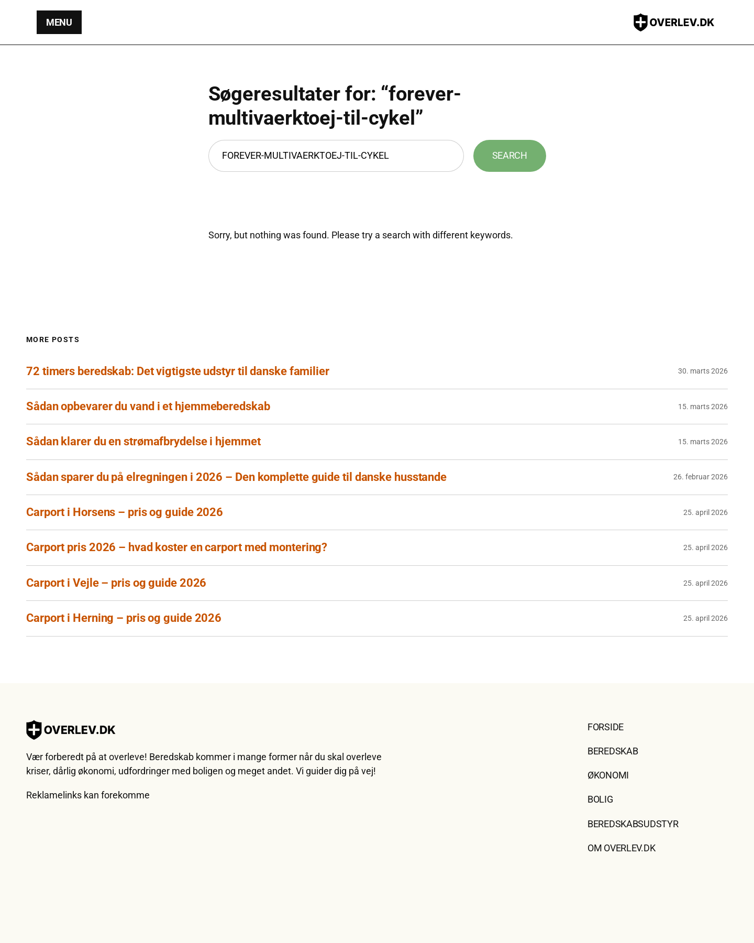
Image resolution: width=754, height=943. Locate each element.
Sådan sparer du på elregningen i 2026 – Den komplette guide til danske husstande (236, 477)
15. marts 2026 (703, 406)
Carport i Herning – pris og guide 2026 (123, 617)
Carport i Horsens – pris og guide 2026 (124, 512)
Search (509, 155)
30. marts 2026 (703, 371)
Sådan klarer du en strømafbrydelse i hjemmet (143, 441)
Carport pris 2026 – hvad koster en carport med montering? (176, 547)
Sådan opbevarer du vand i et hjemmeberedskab (148, 406)
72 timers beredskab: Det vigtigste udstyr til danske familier (177, 371)
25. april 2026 (705, 512)
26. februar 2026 (700, 477)
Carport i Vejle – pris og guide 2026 (116, 582)
